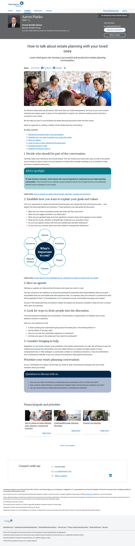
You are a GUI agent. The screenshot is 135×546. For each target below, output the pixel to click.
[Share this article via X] (64, 68)
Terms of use (62, 527)
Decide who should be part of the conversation (46, 135)
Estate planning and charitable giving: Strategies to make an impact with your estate (66, 278)
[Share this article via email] (35, 68)
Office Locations (61, 476)
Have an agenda (34, 140)
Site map (105, 527)
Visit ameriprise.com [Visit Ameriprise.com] (111, 11)
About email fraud (95, 527)
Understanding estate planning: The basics (66, 424)
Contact (49, 11)
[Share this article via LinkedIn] (57, 68)
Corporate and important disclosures (26, 527)
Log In (124, 11)
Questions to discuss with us (39, 149)
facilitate (37, 349)
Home (10, 11)
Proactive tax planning (92, 423)
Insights (27, 11)
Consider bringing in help (37, 146)
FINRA (43, 538)
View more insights (67, 446)
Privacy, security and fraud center (78, 527)
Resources (38, 11)
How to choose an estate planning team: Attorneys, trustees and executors (62, 194)
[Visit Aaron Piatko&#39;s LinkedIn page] (110, 475)
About (18, 11)
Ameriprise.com (8, 527)
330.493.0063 (109, 23)
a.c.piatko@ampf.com (112, 26)
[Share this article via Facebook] (46, 68)
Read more (46, 433)
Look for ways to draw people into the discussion (47, 143)
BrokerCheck (89, 494)
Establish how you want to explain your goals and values (50, 137)
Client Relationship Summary (47, 527)
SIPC (49, 538)
